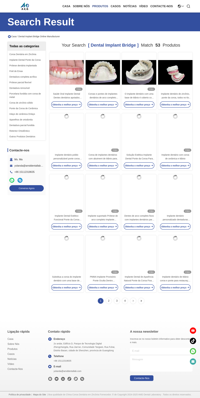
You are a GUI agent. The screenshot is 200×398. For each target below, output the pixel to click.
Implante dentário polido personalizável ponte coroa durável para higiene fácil (66, 159)
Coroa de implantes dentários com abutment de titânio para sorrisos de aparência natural (103, 159)
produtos (100, 6)
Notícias (130, 6)
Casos (116, 6)
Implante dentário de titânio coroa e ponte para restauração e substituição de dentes (175, 281)
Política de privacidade (20, 394)
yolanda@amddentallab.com (30, 165)
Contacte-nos (161, 6)
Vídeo (143, 6)
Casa (66, 6)
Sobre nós (81, 6)
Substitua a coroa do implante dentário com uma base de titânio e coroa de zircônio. (66, 281)
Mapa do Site (39, 394)
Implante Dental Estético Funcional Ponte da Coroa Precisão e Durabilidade (66, 220)
